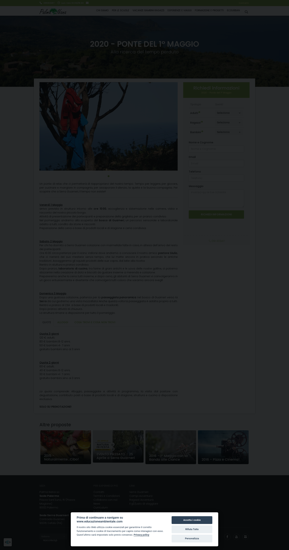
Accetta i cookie (192, 520)
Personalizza (192, 538)
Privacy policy (141, 534)
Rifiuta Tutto (192, 529)
